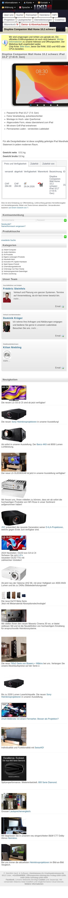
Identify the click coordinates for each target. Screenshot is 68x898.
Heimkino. (12, 838)
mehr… (17, 299)
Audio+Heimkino (10, 252)
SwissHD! (39, 747)
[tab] (15, 164)
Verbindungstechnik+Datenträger (16, 271)
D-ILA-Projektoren (54, 527)
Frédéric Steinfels (14, 288)
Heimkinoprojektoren (39, 862)
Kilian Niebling (12, 347)
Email (58, 306)
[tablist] (34, 179)
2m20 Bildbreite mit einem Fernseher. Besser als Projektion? (30, 719)
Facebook (10, 880)
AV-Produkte (8, 255)
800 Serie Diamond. (47, 782)
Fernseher (31, 15)
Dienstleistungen (43, 20)
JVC (3, 527)
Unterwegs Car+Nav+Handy (14, 269)
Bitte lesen (25, 46)
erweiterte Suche (8, 240)
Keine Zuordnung (10, 274)
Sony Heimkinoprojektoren (24, 422)
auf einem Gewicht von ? (18, 208)
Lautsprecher (24, 20)
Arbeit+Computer (10, 250)
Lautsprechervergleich (19, 811)
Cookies (41, 880)
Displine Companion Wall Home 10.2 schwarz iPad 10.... (35, 29)
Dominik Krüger (13, 318)
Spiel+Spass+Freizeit (11, 264)
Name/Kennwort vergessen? (13, 226)
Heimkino (44, 15)
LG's (20, 555)
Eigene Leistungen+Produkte (14, 257)
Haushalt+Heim (9, 259)
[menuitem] (11, 2)
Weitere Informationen (34, 884)
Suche (19, 15)
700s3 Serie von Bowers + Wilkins (26, 663)
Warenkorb (11, 24)
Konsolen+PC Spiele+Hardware (15, 262)
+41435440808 (18, 875)
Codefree (60, 20)
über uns (8, 15)
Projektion (9, 20)
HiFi (54, 15)
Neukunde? (6, 224)
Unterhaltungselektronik (12, 267)
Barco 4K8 (42, 444)
